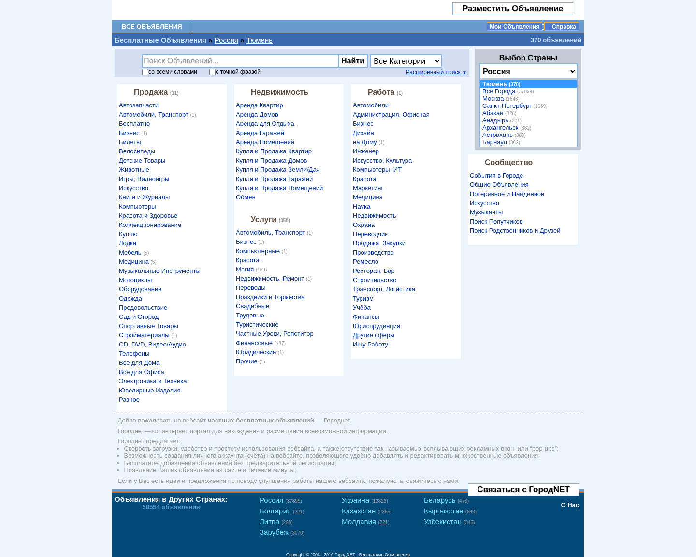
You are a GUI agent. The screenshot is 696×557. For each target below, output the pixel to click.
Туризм (363, 298)
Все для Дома (139, 362)
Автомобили (371, 105)
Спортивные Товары (148, 326)
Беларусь (446, 500)
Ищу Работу (370, 344)
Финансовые (262, 342)
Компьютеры (137, 206)
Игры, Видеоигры (144, 178)
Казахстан (367, 511)
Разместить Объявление (513, 8)
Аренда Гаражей (260, 132)
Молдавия (366, 521)
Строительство (374, 280)
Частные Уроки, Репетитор (275, 333)
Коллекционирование (150, 224)
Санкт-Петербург (516, 105)
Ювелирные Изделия (149, 390)
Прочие (252, 361)
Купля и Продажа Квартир (274, 151)
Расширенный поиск (436, 72)
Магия (252, 269)
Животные (134, 169)
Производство (373, 252)
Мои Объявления (514, 26)
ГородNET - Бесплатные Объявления (372, 554)
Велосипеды (137, 151)
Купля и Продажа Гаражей (274, 178)
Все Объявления (152, 26)
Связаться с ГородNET (523, 489)
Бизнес (134, 132)
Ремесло (365, 261)
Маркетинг (368, 188)
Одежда (130, 298)
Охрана (364, 224)
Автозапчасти (139, 105)
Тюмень (259, 40)
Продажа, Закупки (379, 243)
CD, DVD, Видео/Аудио (152, 344)
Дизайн (363, 132)
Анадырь (503, 120)
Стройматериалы (149, 335)
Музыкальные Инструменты (160, 270)
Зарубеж (282, 532)
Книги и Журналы (144, 197)
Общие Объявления (499, 184)
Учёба (362, 307)
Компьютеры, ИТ (377, 169)
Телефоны (134, 353)
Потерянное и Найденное (507, 193)
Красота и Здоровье (148, 215)
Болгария (282, 511)
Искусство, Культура (382, 160)
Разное (129, 399)
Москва (502, 98)
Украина (365, 500)
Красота (248, 260)
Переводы (251, 287)
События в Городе (496, 175)
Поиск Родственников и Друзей (515, 230)
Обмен (246, 197)
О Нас (570, 505)
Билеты (130, 142)
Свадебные (252, 306)
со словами (169, 71)
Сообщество (509, 162)
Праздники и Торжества (270, 297)
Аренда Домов (257, 114)
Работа (386, 92)
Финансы (366, 316)
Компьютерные (263, 251)
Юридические (261, 352)
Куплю (128, 234)
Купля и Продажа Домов (271, 160)
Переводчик (370, 234)
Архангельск (508, 127)
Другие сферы (373, 335)
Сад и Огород (139, 316)
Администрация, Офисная (391, 114)
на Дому (370, 142)
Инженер (366, 151)
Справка (564, 26)
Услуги (271, 219)
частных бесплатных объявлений (261, 420)
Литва (276, 521)
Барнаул (502, 142)
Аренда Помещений (265, 142)
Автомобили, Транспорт (159, 114)
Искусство (133, 188)
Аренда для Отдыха (265, 123)
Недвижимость (279, 92)
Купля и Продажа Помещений (279, 188)
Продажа (157, 92)
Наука (361, 206)
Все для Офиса (141, 372)
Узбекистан (449, 521)
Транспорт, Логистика (384, 289)
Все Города (509, 91)
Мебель (135, 252)
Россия (226, 40)
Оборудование (140, 289)
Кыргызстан (450, 511)
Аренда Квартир (259, 105)
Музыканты (486, 212)
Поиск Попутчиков (496, 221)
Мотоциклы (135, 280)
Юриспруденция (376, 326)
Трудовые (250, 315)
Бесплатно (134, 123)
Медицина (139, 261)
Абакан (500, 113)
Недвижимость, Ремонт (275, 278)
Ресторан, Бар (374, 270)
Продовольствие (143, 307)
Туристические (257, 324)
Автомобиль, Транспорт (275, 232)
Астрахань (505, 134)
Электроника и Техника (153, 381)
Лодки (127, 243)
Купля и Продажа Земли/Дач (277, 169)
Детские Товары (142, 160)
